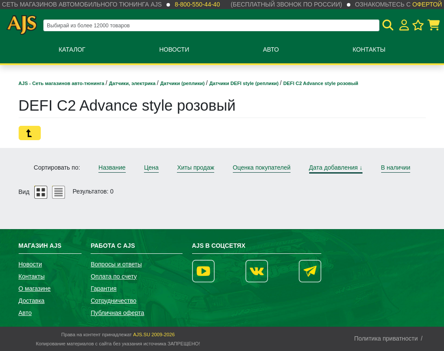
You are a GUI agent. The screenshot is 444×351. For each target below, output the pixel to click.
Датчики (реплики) (183, 83)
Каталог (72, 49)
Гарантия (104, 288)
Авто (271, 49)
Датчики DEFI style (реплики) (244, 83)
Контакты (369, 49)
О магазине (35, 288)
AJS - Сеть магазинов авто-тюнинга (62, 83)
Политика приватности (386, 338)
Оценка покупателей (262, 167)
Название (112, 167)
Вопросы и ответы (116, 264)
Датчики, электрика (133, 83)
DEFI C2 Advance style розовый (320, 83)
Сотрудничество (113, 300)
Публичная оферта (117, 312)
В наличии (396, 167)
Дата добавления (335, 167)
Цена (151, 167)
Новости (174, 49)
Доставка (32, 300)
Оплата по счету (114, 276)
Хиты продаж (195, 167)
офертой (427, 4)
